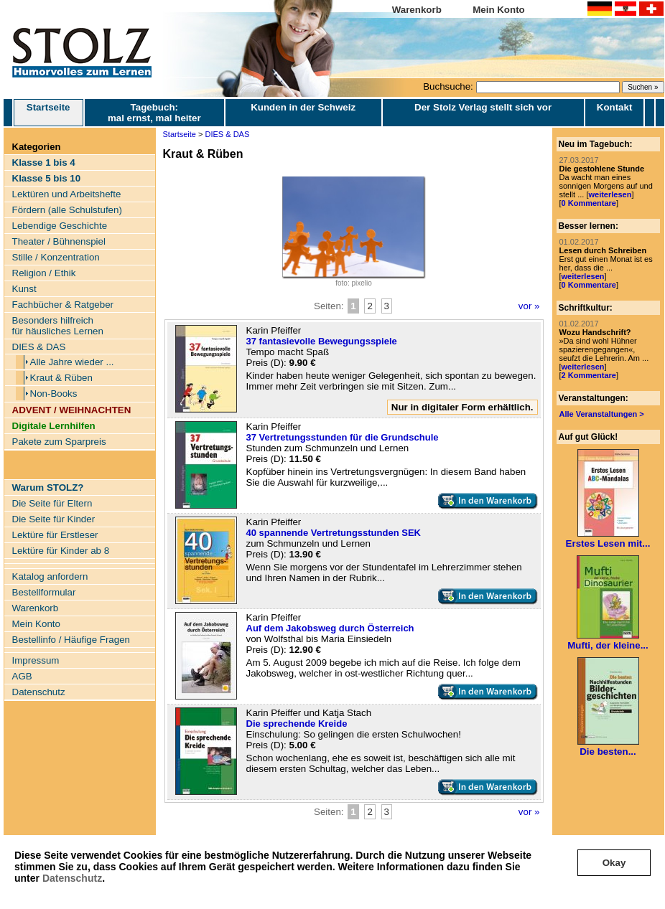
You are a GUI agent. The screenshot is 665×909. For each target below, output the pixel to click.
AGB (22, 676)
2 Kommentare (589, 375)
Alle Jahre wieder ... (72, 362)
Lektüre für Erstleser (55, 534)
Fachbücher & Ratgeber (63, 304)
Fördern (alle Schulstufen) (67, 209)
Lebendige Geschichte (60, 225)
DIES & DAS (39, 347)
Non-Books (54, 393)
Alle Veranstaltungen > (601, 414)
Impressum (36, 660)
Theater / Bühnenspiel (59, 241)
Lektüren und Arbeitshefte (66, 194)
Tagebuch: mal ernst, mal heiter (154, 112)
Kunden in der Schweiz (303, 107)
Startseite (48, 112)
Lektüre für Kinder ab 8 (61, 550)
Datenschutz (72, 878)
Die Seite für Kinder (54, 519)
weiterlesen (609, 194)
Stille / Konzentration (56, 257)
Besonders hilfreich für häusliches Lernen (57, 325)
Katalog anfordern (50, 576)
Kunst (24, 288)
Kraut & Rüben (61, 377)
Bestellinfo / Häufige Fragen (71, 639)
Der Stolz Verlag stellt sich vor (483, 107)
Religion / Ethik (44, 273)
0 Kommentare (589, 203)
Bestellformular (44, 592)
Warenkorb (417, 9)
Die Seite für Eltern (52, 503)
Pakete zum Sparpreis (59, 441)
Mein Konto (499, 9)
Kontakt (615, 107)
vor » (529, 306)
